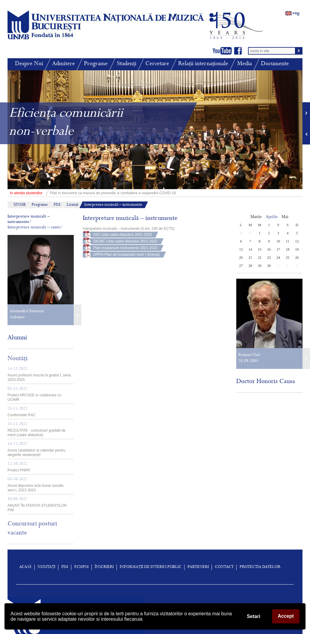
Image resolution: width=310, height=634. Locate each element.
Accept (286, 616)
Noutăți (18, 359)
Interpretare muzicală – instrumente (113, 205)
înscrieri (104, 567)
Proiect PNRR (19, 467)
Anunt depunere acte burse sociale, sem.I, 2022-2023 (36, 484)
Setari (253, 616)
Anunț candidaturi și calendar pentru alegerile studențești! (36, 449)
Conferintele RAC (22, 412)
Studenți (126, 64)
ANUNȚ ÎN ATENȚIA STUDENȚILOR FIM (37, 504)
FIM (57, 205)
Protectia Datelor (260, 567)
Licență (72, 205)
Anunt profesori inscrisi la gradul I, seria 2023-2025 (39, 374)
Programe (96, 64)
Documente (275, 64)
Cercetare (157, 64)
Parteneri (198, 567)
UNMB (20, 205)
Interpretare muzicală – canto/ (35, 227)
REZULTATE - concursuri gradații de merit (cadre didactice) (37, 429)
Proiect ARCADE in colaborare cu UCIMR (34, 394)
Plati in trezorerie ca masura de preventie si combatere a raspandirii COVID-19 (92, 193)
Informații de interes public (150, 567)
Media (244, 64)
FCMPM (81, 567)
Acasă (25, 567)
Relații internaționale (203, 64)
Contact (224, 567)
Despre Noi (29, 64)
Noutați (46, 567)
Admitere (63, 64)
